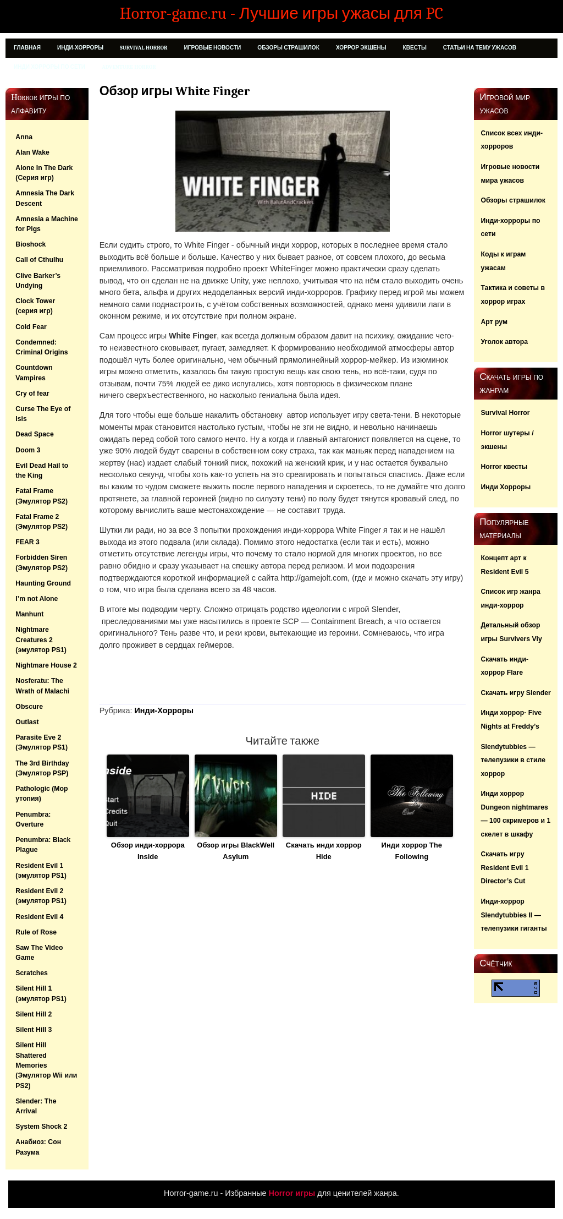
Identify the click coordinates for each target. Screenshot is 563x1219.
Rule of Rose (36, 932)
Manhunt (29, 614)
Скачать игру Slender (515, 693)
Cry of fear (32, 393)
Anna (23, 137)
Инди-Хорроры (80, 48)
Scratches (31, 973)
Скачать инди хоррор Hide (324, 851)
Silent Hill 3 (33, 1030)
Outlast (26, 722)
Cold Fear (30, 327)
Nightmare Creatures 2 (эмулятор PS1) (41, 640)
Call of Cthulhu (39, 260)
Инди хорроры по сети (49, 67)
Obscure (29, 706)
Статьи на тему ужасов (479, 48)
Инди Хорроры (506, 487)
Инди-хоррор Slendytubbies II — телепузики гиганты (514, 915)
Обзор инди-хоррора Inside (148, 851)
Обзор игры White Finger (175, 91)
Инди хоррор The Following (412, 851)
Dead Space (34, 434)
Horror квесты (504, 467)
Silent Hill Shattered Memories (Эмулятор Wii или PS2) (46, 1065)
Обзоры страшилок (288, 48)
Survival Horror (143, 48)
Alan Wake (32, 152)
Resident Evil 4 (39, 917)
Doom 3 (27, 450)
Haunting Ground (43, 583)
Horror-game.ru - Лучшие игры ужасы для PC (281, 13)
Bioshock (30, 244)
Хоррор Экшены (361, 48)
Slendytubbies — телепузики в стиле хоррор (513, 760)
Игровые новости (212, 48)
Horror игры (292, 1193)
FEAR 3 (27, 542)
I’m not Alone (36, 599)
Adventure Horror (129, 67)
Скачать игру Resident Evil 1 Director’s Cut (504, 867)
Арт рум (494, 322)
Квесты (415, 48)
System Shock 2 (41, 1126)
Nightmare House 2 (46, 665)
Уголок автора (504, 342)
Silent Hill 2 (33, 1014)
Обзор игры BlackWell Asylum (235, 851)
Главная (27, 48)
